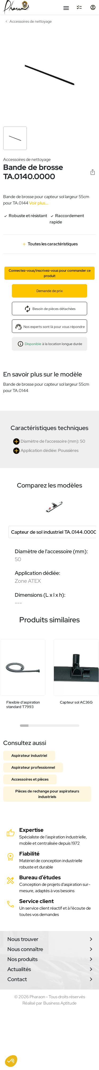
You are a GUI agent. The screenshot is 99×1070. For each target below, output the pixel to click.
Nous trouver (22, 939)
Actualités (19, 969)
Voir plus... (38, 203)
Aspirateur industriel (29, 755)
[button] (11, 1061)
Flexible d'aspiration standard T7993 (23, 704)
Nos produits (22, 959)
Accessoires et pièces (30, 779)
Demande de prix (49, 291)
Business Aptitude (60, 1003)
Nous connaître (25, 949)
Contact (17, 979)
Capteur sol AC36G (76, 702)
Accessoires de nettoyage (27, 159)
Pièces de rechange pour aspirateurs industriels (47, 794)
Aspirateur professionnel (33, 767)
